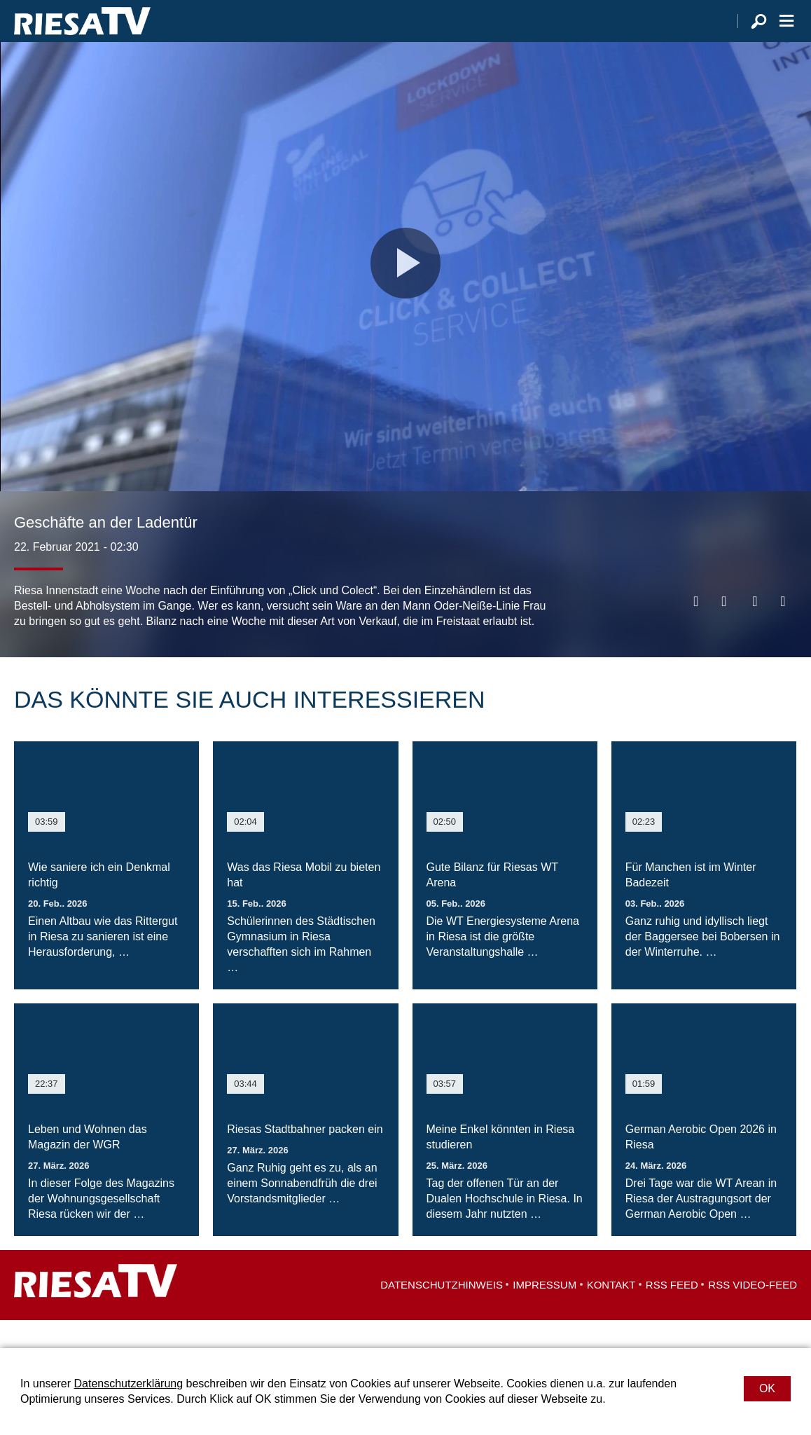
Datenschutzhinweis (441, 1313)
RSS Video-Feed (752, 1313)
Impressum (544, 1313)
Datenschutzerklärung (128, 1383)
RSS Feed (672, 1313)
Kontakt (611, 1313)
